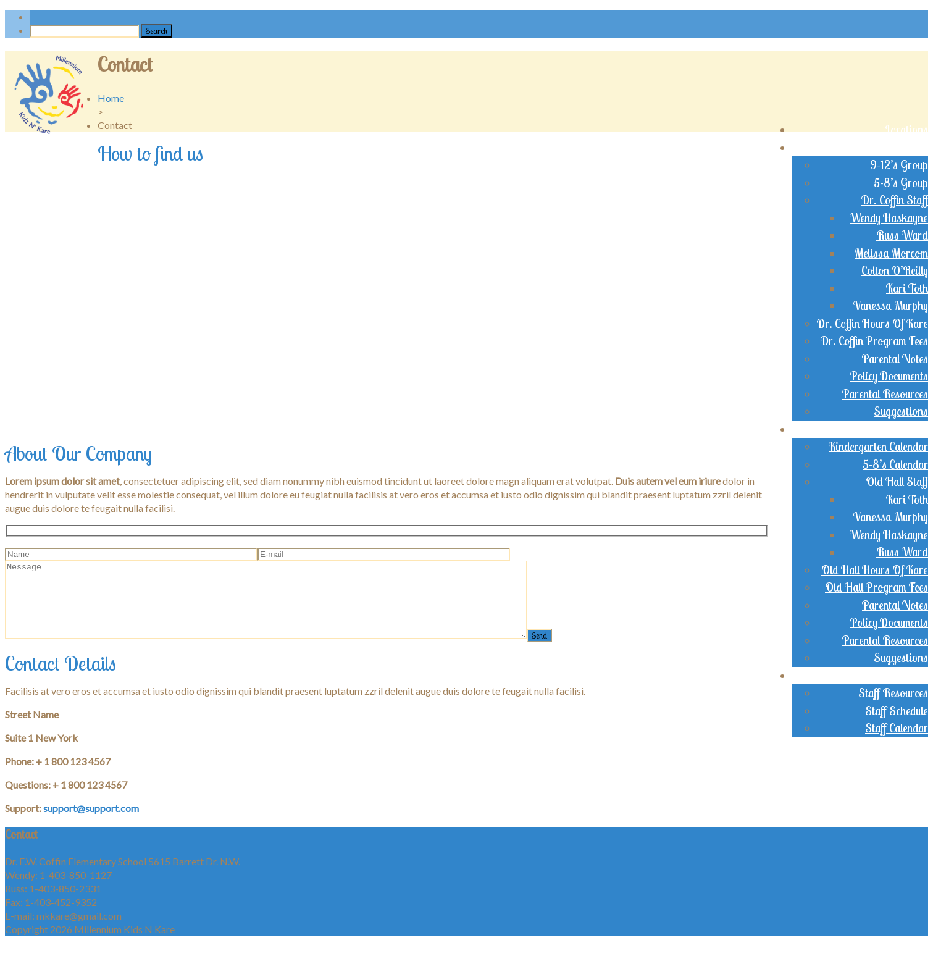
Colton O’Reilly (894, 270)
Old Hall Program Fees (876, 587)
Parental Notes (895, 358)
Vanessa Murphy (890, 305)
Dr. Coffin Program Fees (874, 340)
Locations (906, 129)
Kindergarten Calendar (878, 446)
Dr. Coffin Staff (894, 200)
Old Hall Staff (897, 481)
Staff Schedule (896, 710)
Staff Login (903, 675)
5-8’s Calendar (895, 464)
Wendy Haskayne (889, 218)
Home (111, 98)
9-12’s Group (899, 164)
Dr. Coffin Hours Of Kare (872, 323)
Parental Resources (885, 394)
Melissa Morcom (891, 253)
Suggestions (901, 411)
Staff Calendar (896, 728)
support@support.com (91, 823)
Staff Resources (893, 693)
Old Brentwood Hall (882, 429)
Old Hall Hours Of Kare (874, 570)
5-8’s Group (901, 182)
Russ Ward (902, 235)
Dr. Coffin (906, 147)
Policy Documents (889, 376)
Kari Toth (907, 288)
